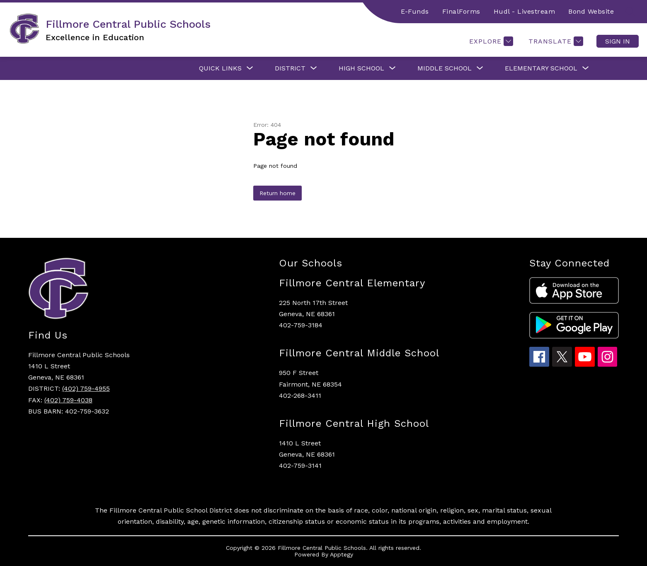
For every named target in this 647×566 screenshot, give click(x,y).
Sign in (617, 41)
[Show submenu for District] (290, 68)
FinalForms (461, 11)
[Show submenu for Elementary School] (541, 68)
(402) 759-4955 (86, 388)
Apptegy (341, 554)
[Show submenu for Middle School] (444, 68)
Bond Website (591, 11)
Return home (277, 193)
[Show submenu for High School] (361, 68)
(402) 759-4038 (68, 400)
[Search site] (630, 12)
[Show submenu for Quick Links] (220, 68)
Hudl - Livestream (524, 11)
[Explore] (490, 41)
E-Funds (415, 11)
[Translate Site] (554, 41)
